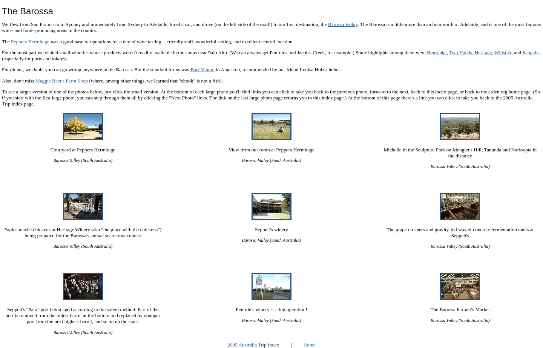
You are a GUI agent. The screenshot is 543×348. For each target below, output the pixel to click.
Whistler (502, 52)
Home (309, 345)
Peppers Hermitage (30, 41)
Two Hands (460, 52)
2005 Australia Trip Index (253, 345)
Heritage (483, 52)
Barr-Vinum (202, 69)
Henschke (437, 52)
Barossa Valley (342, 24)
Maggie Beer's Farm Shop (61, 81)
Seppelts (531, 52)
